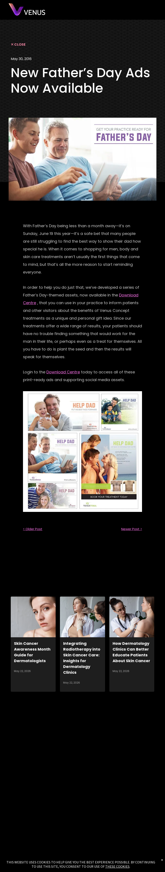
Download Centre (63, 372)
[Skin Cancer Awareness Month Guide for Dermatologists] (33, 617)
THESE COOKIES (117, 866)
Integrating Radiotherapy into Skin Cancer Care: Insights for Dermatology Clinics (81, 658)
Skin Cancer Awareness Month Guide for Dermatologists (32, 652)
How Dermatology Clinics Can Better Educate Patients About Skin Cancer (131, 652)
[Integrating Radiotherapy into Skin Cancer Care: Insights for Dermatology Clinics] (82, 617)
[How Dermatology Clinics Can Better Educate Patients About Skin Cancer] (131, 617)
